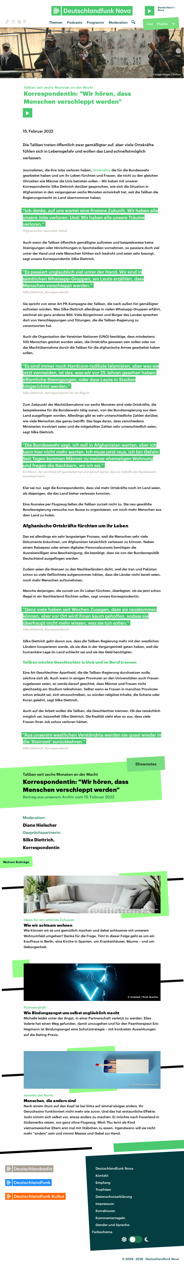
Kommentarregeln (110, 1218)
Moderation (118, 22)
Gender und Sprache (112, 1225)
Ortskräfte (101, 170)
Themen (55, 22)
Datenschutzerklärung (114, 1196)
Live (150, 24)
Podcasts (74, 22)
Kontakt (102, 1175)
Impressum (105, 1203)
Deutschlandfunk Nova (114, 1168)
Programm (95, 22)
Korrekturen (105, 1211)
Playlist (162, 24)
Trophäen (103, 1189)
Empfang (103, 1182)
